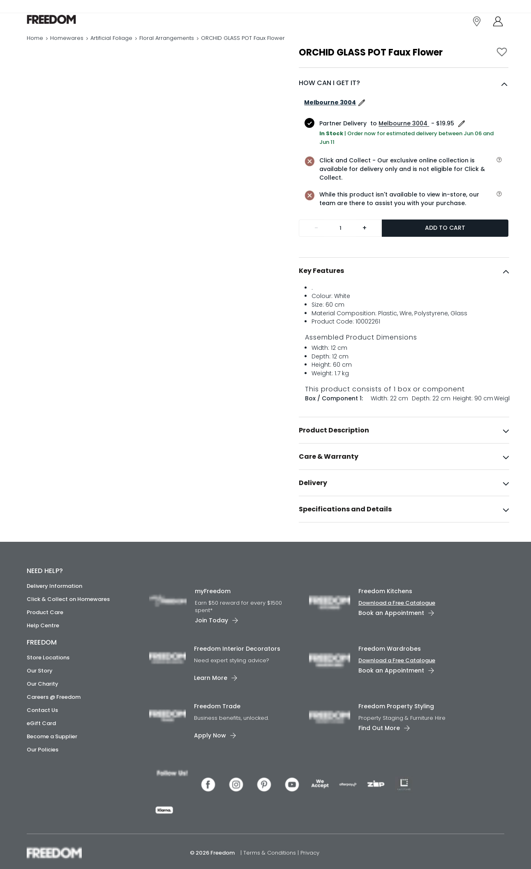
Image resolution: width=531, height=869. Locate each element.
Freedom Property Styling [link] (396, 723)
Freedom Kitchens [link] (385, 609)
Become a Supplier (52, 754)
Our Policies (42, 767)
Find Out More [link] (379, 745)
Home (35, 47)
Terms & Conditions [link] (270, 850)
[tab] (404, 288)
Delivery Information (54, 604)
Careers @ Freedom (54, 715)
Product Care (45, 630)
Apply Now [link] (210, 753)
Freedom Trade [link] (217, 723)
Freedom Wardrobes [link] (389, 666)
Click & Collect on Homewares (68, 617)
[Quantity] (340, 245)
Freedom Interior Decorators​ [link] (237, 666)
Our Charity (42, 701)
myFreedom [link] (213, 609)
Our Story (40, 688)
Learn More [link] (210, 695)
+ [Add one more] (364, 245)
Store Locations (48, 675)
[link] (63, 24)
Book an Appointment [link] (391, 630)
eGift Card (41, 741)
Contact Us (42, 728)
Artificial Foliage (111, 47)
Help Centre (43, 643)
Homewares (66, 47)
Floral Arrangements (166, 47)
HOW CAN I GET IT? (329, 100)
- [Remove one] (316, 245)
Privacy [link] (309, 850)
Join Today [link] (211, 637)
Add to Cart (445, 245)
